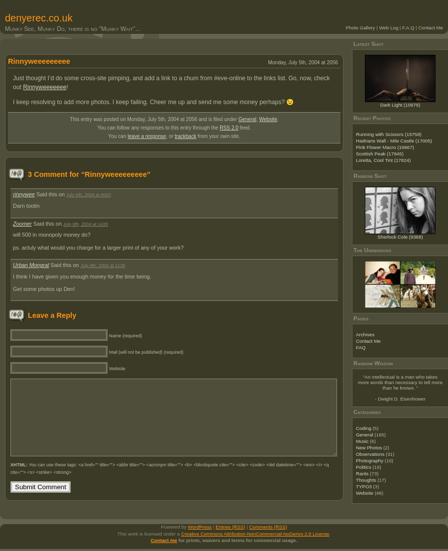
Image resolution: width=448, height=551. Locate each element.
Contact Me (430, 27)
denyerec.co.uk (39, 17)
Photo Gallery (360, 27)
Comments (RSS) (268, 529)
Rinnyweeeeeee (44, 87)
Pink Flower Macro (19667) (385, 147)
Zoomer (22, 224)
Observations (370, 454)
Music (362, 441)
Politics (363, 467)
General (247, 119)
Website (268, 119)
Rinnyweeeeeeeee (39, 61)
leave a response (146, 136)
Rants (362, 473)
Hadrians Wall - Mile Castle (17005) (394, 140)
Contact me (164, 542)
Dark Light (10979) (400, 105)
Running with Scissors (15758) (389, 134)
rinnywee (24, 194)
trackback (185, 136)
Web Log (388, 27)
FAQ (360, 347)
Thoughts (366, 480)
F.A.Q (408, 27)
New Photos (369, 447)
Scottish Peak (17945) (380, 153)
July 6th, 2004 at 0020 (88, 194)
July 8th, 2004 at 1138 (103, 265)
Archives (365, 334)
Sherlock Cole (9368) (400, 237)
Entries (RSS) (230, 529)
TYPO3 (364, 486)
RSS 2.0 (229, 128)
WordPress (200, 529)
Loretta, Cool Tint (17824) (383, 160)
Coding (363, 428)
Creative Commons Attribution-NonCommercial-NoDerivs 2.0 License (255, 536)
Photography (369, 460)
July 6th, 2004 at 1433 (85, 224)
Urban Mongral (31, 265)
